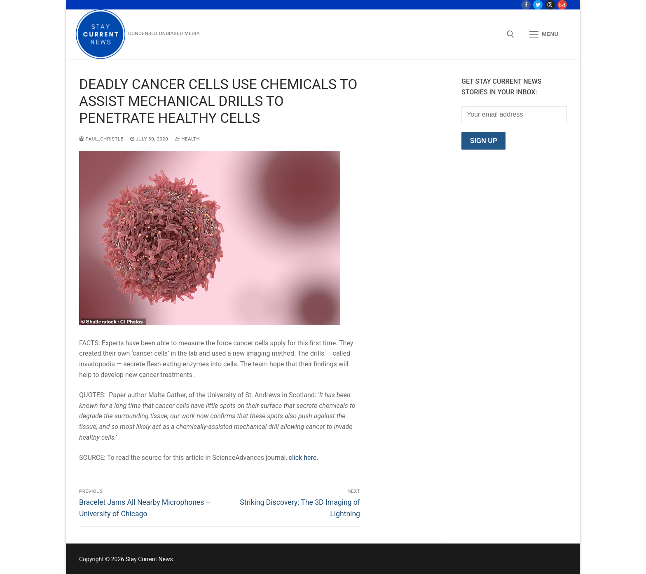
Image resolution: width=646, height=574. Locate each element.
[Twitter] (538, 4)
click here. (303, 458)
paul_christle (101, 139)
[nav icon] (544, 34)
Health (187, 139)
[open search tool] (510, 34)
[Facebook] (526, 4)
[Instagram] (550, 4)
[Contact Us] (562, 4)
